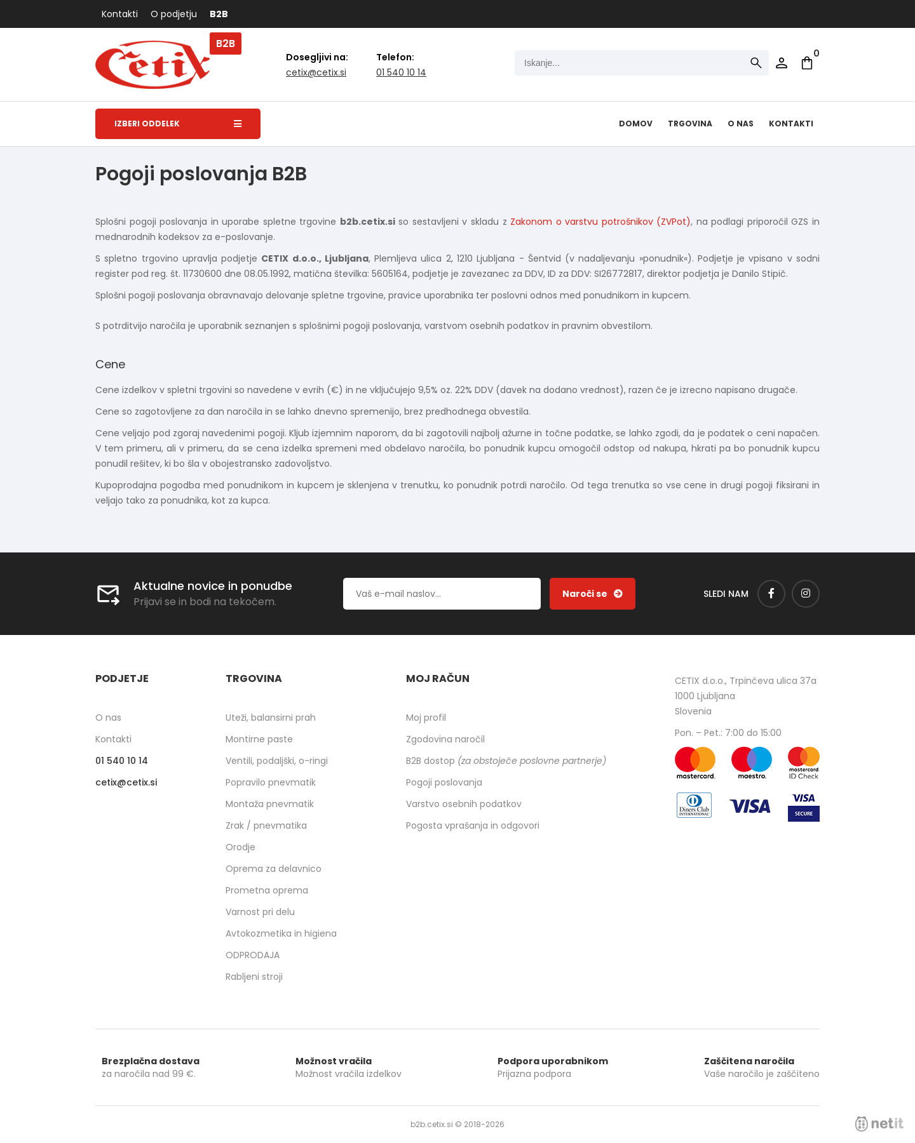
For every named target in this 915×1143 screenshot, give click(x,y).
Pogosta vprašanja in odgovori (472, 825)
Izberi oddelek (177, 123)
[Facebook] (771, 594)
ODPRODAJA (253, 955)
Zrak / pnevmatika (266, 825)
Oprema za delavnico (274, 868)
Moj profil (426, 717)
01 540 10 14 (401, 72)
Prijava (781, 63)
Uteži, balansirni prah (271, 717)
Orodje (240, 847)
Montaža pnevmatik (270, 804)
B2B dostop (506, 760)
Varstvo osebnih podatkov (464, 804)
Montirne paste (259, 739)
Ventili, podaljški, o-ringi (277, 760)
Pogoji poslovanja (444, 782)
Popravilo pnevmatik (271, 782)
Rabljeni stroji (254, 976)
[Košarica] (807, 63)
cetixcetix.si (316, 72)
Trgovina (690, 123)
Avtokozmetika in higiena (281, 933)
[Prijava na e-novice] (592, 594)
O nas (741, 123)
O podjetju (174, 14)
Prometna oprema (267, 890)
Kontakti (120, 14)
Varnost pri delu (260, 912)
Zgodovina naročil (445, 739)
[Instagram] (806, 594)
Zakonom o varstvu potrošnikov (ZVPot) (600, 221)
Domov (636, 123)
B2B (219, 14)
